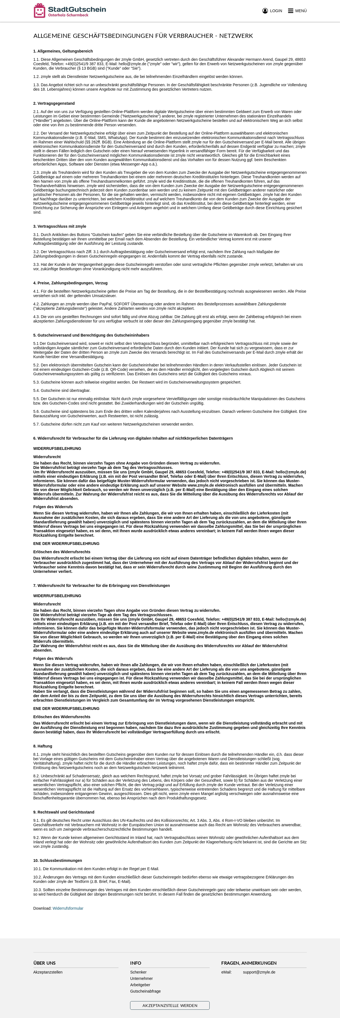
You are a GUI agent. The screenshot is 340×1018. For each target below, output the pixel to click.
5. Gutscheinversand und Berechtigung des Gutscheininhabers (91, 335)
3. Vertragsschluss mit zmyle (59, 226)
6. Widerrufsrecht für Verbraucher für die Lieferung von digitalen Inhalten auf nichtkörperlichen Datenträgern (133, 438)
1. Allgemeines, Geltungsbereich (63, 51)
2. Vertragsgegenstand (54, 103)
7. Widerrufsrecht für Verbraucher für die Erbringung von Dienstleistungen (101, 585)
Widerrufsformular (68, 908)
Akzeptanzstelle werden (170, 1005)
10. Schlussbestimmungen (57, 860)
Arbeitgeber (140, 985)
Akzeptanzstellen (48, 972)
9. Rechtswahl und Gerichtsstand (63, 812)
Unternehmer (141, 978)
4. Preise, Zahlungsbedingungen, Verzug (70, 283)
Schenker (138, 972)
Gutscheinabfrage (145, 991)
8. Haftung (42, 746)
